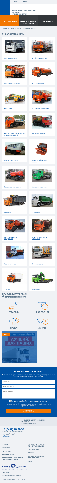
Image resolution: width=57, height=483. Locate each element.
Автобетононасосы (10, 58)
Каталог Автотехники (9, 21)
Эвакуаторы (36, 289)
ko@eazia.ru (6, 436)
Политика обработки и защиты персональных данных (13, 458)
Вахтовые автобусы (11, 160)
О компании (6, 448)
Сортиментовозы (37, 264)
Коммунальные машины (12, 187)
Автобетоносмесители (39, 58)
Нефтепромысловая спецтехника (11, 238)
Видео (30, 461)
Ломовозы (7, 212)
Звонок (25, 2)
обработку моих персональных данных (36, 405)
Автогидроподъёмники (12, 83)
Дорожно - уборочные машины (39, 161)
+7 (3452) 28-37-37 (13, 429)
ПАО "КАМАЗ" (6, 472)
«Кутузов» (21, 479)
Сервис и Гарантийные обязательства (36, 457)
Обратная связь (33, 449)
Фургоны (7, 289)
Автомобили (16, 29)
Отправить (28, 410)
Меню (16, 2)
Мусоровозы (36, 212)
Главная (5, 29)
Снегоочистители (10, 264)
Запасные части (47, 21)
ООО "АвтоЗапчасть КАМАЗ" (11, 476)
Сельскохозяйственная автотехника (39, 238)
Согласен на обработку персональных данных (29, 401)
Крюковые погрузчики (39, 187)
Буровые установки (38, 133)
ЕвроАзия (22, 7)
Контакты (31, 453)
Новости (5, 444)
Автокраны (8, 108)
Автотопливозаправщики (40, 108)
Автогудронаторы (38, 83)
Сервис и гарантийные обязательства (28, 22)
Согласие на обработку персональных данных (36, 445)
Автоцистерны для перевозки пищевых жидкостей (14, 134)
